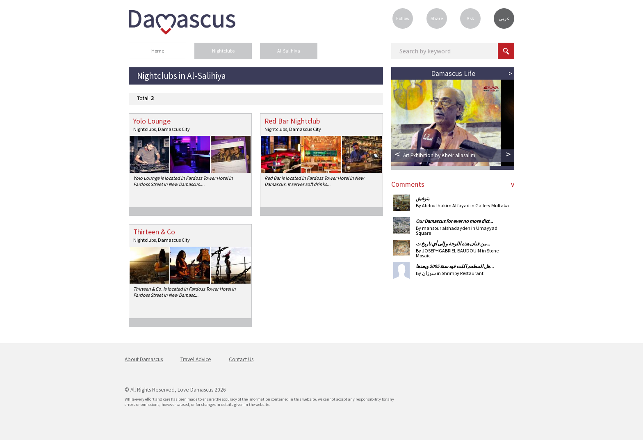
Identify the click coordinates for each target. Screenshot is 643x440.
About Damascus (144, 359)
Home (157, 51)
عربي (504, 18)
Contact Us (241, 359)
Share (437, 18)
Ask (470, 18)
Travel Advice (195, 359)
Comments (407, 184)
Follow (403, 18)
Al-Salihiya (288, 51)
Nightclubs (223, 51)
